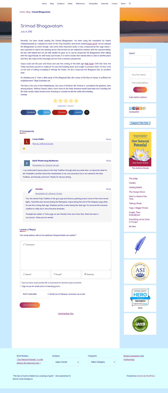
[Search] (130, 4)
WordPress (150, 380)
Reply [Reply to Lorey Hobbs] (108, 147)
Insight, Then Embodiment (134, 216)
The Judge (133, 180)
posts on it (97, 45)
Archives (56, 359)
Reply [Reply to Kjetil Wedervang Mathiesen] (108, 169)
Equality (132, 184)
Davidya (40, 198)
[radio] (55, 108)
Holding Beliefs (135, 189)
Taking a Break (135, 205)
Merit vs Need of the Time (138, 199)
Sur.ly (145, 306)
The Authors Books (140, 169)
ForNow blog (129, 363)
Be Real (132, 228)
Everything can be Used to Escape (139, 223)
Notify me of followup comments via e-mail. (54, 305)
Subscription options (138, 98)
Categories (92, 359)
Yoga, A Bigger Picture (138, 210)
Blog (29, 12)
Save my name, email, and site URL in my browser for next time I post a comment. (54, 293)
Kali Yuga (89, 69)
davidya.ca (140, 301)
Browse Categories (132, 359)
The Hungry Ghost (137, 193)
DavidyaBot (134, 113)
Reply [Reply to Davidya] (108, 198)
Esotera (139, 380)
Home (23, 12)
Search (132, 53)
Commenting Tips (65, 325)
